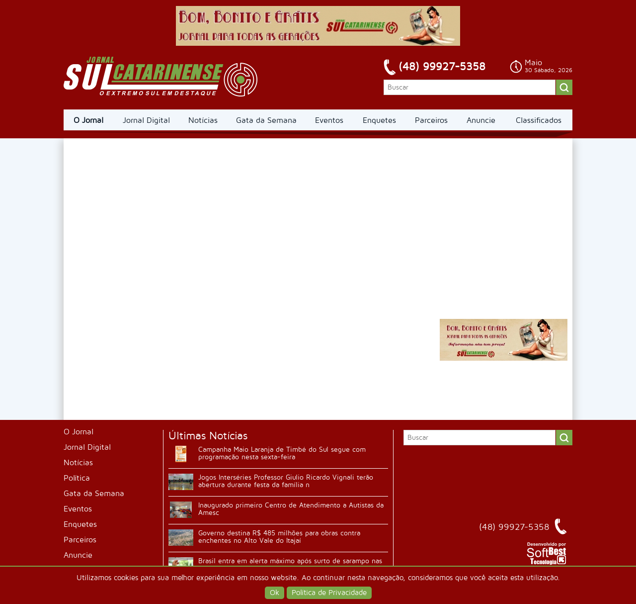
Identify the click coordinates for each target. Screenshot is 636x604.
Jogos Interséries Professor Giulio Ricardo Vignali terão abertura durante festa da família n (285, 481)
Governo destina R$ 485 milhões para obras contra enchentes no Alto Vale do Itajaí (279, 536)
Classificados (538, 120)
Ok (274, 593)
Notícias (203, 120)
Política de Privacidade (329, 593)
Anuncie (481, 120)
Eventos (329, 120)
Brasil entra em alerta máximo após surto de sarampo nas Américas (290, 564)
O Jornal (88, 120)
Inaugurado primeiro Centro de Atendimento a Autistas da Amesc (291, 509)
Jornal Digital (146, 120)
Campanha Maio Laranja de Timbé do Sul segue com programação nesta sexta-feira (282, 453)
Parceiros (431, 120)
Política (77, 478)
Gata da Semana (266, 120)
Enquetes (379, 120)
